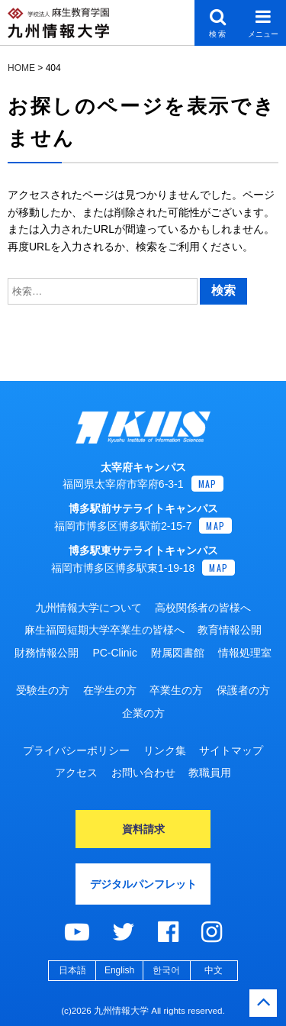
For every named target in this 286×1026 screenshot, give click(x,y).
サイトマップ (231, 750)
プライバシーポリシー (76, 750)
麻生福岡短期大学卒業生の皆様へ (104, 630)
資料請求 (143, 829)
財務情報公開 (46, 653)
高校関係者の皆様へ (203, 608)
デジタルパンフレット (143, 884)
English (119, 970)
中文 (213, 970)
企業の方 (143, 713)
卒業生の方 (176, 690)
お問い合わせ (143, 772)
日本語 (72, 970)
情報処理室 (245, 653)
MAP (207, 483)
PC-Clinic (114, 653)
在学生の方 (110, 690)
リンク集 (164, 750)
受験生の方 (42, 690)
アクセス (76, 772)
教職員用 (209, 772)
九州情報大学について (88, 608)
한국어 (166, 970)
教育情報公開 (230, 630)
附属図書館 (177, 653)
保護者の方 (243, 690)
